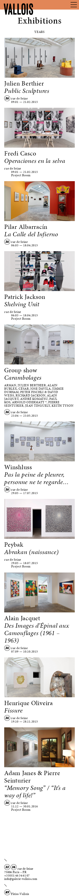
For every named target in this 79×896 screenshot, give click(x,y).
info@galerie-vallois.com (20, 879)
